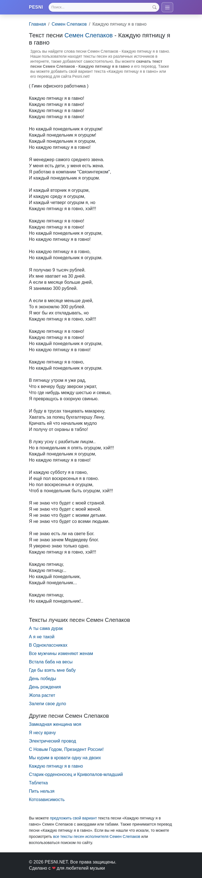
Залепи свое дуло (47, 703)
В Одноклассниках (48, 645)
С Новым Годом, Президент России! (66, 749)
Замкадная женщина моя (55, 724)
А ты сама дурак (46, 628)
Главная (37, 24)
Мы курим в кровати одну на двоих (65, 757)
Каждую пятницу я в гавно (56, 766)
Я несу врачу (42, 732)
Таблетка (38, 782)
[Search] (104, 7)
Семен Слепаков (69, 24)
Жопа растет (42, 695)
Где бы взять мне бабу (52, 670)
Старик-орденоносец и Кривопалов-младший (76, 774)
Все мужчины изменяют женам (61, 653)
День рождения (45, 687)
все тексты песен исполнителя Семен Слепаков (96, 836)
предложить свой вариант (73, 818)
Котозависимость (47, 799)
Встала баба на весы (51, 661)
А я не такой (41, 636)
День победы (42, 678)
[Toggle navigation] (167, 7)
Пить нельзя (41, 791)
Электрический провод (52, 741)
